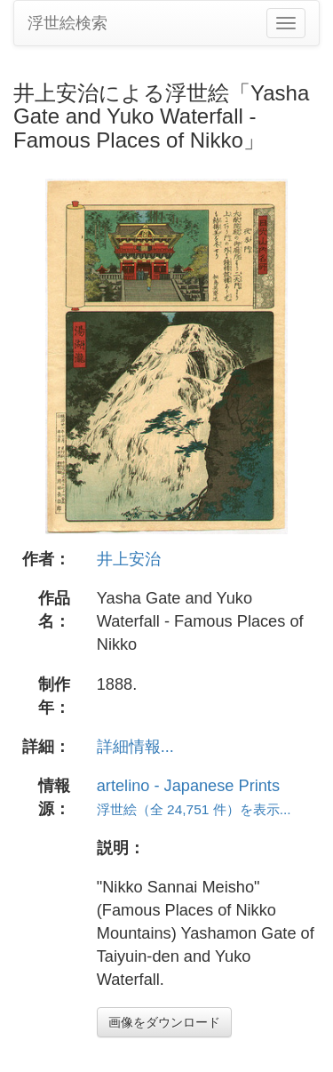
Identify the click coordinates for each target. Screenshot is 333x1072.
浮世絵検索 (67, 23)
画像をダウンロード (164, 1022)
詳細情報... (135, 747)
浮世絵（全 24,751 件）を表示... (194, 809)
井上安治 (129, 559)
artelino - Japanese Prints (188, 786)
